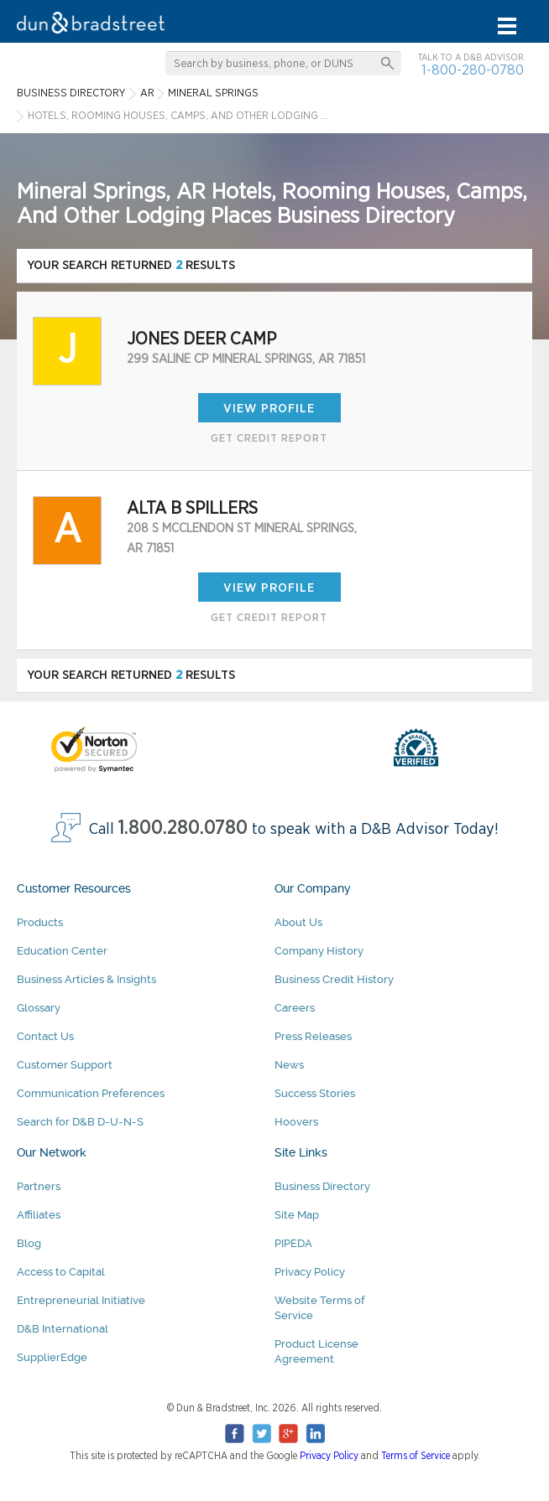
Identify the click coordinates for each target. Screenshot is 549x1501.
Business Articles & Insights (86, 979)
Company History (318, 951)
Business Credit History (334, 979)
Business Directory (322, 1186)
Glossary (38, 1008)
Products (40, 922)
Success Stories (314, 1093)
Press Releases (313, 1036)
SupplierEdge (52, 1357)
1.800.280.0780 (183, 828)
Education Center (62, 951)
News (289, 1064)
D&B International (62, 1328)
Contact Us (45, 1036)
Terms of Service (415, 1456)
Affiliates (38, 1215)
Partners (38, 1186)
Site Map (296, 1215)
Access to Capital (61, 1271)
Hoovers (296, 1121)
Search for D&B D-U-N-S (80, 1121)
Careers (294, 1008)
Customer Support (64, 1064)
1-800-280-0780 (472, 70)
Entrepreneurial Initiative (81, 1300)
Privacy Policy (309, 1271)
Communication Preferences (91, 1093)
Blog (29, 1243)
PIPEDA (293, 1243)
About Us (298, 922)
